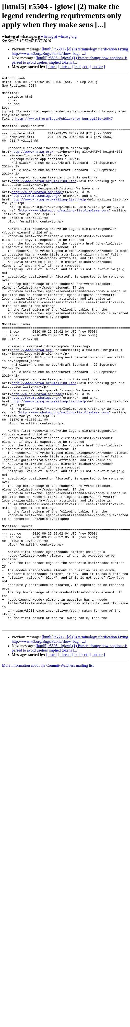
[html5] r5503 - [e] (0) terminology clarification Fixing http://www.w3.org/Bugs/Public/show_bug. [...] (70, 51)
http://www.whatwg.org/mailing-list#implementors (64, 237)
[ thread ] (65, 67)
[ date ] (51, 67)
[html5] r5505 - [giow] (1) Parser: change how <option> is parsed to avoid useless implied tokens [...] (70, 60)
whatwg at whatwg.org (59, 36)
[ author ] (97, 67)
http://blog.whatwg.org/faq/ (37, 215)
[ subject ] (81, 67)
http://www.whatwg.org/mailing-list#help (49, 224)
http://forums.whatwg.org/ (35, 220)
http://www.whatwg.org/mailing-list (44, 202)
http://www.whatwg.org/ (33, 167)
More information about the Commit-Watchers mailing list (48, 775)
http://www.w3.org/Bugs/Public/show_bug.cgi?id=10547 (64, 127)
